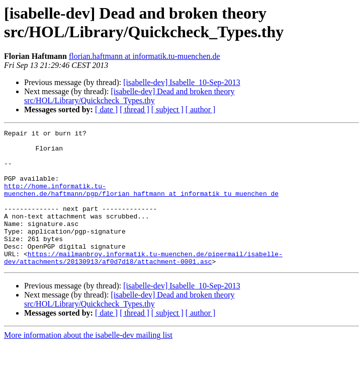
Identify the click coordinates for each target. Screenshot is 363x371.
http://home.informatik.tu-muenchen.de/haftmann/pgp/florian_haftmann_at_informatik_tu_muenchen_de (141, 202)
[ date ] (106, 109)
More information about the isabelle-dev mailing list (88, 362)
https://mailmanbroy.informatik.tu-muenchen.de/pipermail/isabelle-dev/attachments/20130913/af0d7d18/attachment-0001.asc (143, 284)
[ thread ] (134, 109)
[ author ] (201, 109)
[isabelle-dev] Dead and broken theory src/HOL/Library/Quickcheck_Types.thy (129, 96)
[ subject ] (167, 109)
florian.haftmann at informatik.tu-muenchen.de (144, 56)
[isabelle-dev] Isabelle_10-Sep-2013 (181, 82)
